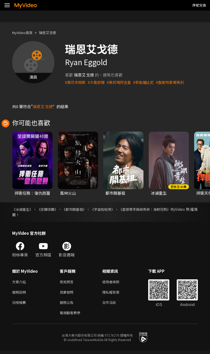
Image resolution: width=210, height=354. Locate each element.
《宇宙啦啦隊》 (107, 209)
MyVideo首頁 (24, 32)
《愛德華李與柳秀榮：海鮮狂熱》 (151, 209)
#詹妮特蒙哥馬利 (176, 82)
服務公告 (68, 304)
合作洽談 (113, 304)
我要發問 (68, 293)
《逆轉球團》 (49, 209)
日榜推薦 (20, 304)
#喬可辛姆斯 (76, 82)
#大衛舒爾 (98, 82)
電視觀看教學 (71, 315)
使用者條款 (115, 282)
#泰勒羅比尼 (148, 82)
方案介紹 (20, 282)
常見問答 (68, 282)
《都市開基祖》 (77, 209)
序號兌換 (199, 5)
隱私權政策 (115, 293)
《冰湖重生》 (23, 209)
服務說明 (20, 293)
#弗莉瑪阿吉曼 (122, 82)
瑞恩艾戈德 (52, 32)
